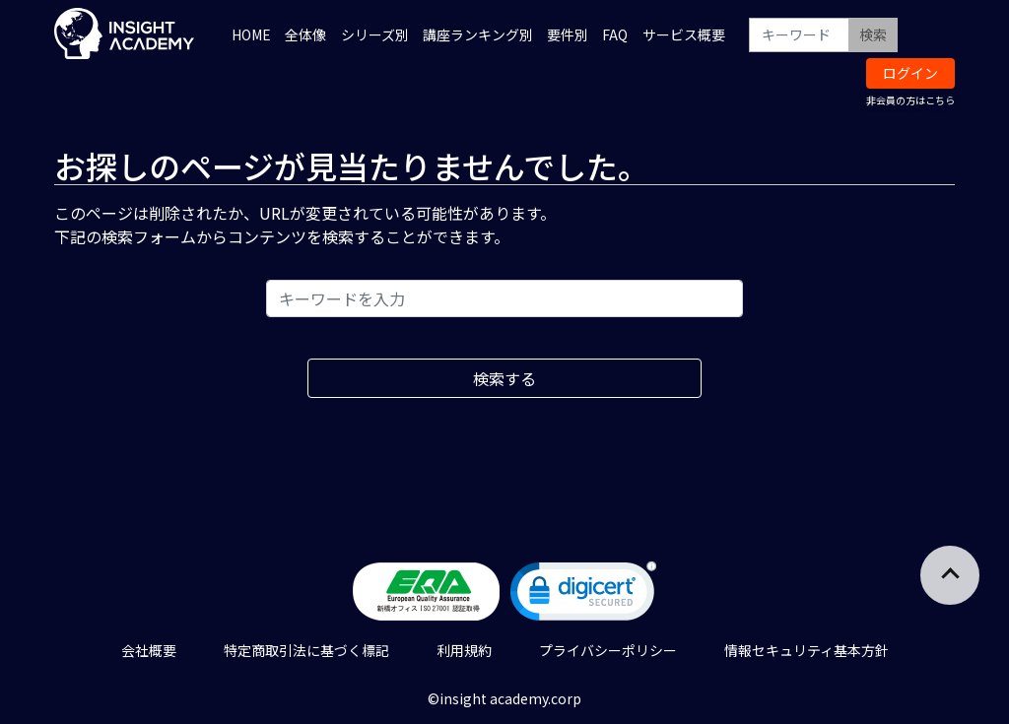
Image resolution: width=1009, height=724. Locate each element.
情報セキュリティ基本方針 (806, 650)
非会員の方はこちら (910, 100)
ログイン (910, 73)
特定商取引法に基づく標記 (306, 650)
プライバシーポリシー (608, 650)
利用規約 (464, 650)
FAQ (615, 34)
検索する (504, 378)
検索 (873, 34)
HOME (251, 34)
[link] (583, 595)
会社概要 (148, 650)
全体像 (305, 34)
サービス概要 (683, 34)
